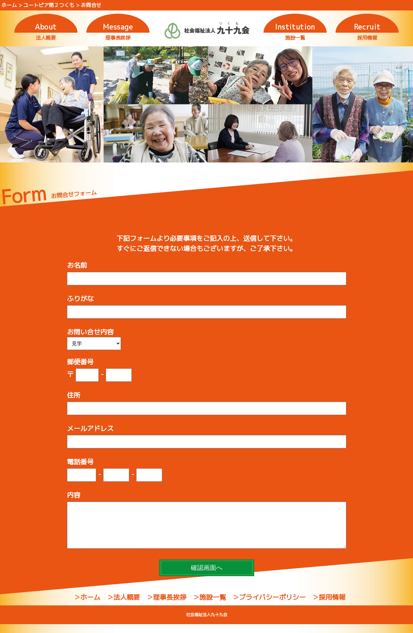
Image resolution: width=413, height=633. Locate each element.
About (46, 27)
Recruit (367, 27)
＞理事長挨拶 (166, 606)
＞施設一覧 (209, 606)
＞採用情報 (328, 606)
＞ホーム (87, 606)
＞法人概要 (123, 606)
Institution (295, 27)
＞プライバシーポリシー (269, 606)
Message (118, 27)
